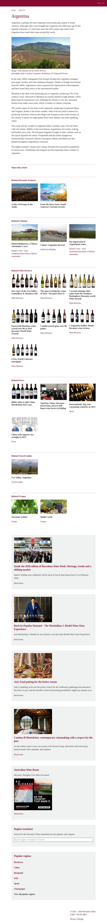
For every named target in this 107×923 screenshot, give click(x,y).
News (71, 411)
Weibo (13, 172)
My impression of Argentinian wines (77, 243)
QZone (27, 172)
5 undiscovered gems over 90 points (53, 327)
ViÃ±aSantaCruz (24, 70)
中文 (103, 3)
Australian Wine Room (26, 769)
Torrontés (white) (19, 517)
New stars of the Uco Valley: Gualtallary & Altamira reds (25, 292)
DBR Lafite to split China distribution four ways (23, 403)
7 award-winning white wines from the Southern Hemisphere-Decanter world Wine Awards (82, 295)
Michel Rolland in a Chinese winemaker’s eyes (24, 245)
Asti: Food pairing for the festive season (35, 681)
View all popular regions (26, 894)
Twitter (37, 172)
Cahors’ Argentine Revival (52, 245)
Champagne (19, 888)
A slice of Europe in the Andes (22, 205)
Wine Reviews (17, 298)
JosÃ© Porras (40, 70)
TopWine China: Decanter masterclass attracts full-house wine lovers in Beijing (53, 406)
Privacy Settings (76, 919)
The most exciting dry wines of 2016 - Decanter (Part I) (53, 292)
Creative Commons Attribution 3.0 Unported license (46, 73)
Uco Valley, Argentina (21, 477)
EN (99, 3)
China (17, 867)
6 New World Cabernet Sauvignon (22, 360)
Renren (32, 172)
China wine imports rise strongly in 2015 (23, 435)
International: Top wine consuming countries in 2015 (82, 405)
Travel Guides (17, 482)
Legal (72, 914)
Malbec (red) (46, 517)
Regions (22, 10)
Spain (16, 883)
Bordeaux (18, 862)
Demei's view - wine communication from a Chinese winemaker (24, 253)
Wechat (17, 172)
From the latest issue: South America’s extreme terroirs (53, 205)
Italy (16, 878)
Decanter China (53, 3)
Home (14, 10)
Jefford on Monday (48, 249)
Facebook (41, 172)
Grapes (14, 521)
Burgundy (18, 872)
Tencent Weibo (22, 172)
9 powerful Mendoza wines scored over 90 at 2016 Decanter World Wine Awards (24, 330)
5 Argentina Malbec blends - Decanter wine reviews (82, 327)
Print (46, 172)
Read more (20, 583)
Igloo (85, 914)
